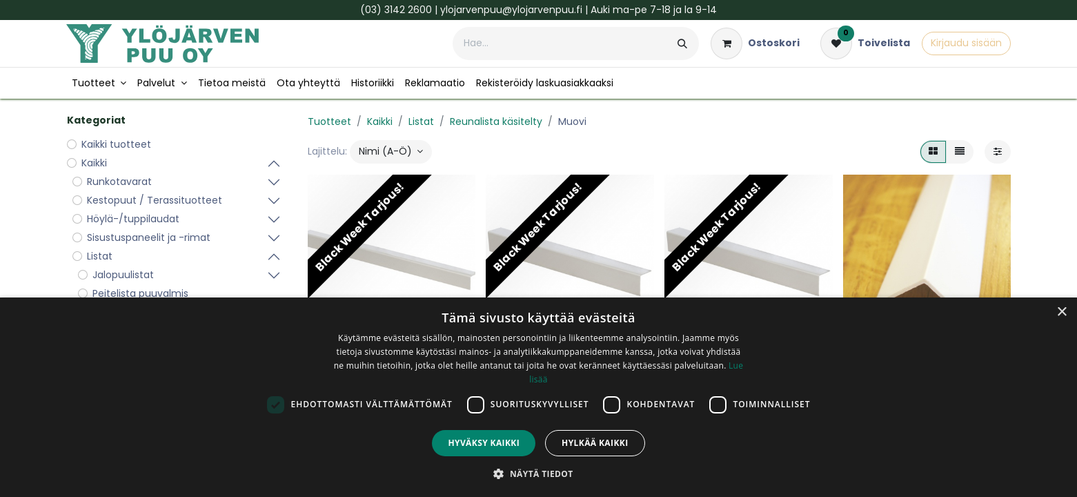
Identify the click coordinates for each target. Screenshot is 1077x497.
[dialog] (538, 397)
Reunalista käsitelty (496, 121)
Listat (421, 121)
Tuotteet (329, 121)
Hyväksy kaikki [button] (484, 443)
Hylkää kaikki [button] (595, 443)
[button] (391, 152)
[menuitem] (99, 83)
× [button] (1061, 312)
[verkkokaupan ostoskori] (755, 43)
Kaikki (380, 121)
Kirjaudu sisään (966, 43)
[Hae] (682, 43)
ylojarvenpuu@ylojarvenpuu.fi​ (511, 10)
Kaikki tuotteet (116, 144)
